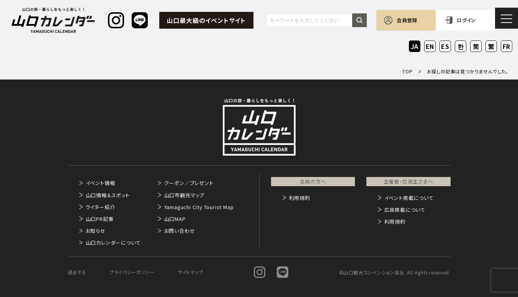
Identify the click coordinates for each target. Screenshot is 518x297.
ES (445, 46)
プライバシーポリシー (132, 272)
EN (430, 46)
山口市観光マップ (184, 195)
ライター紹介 (100, 207)
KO (460, 46)
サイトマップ (190, 272)
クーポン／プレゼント (189, 183)
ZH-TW (491, 47)
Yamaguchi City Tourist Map (199, 207)
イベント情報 (100, 183)
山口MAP (175, 218)
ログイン (466, 20)
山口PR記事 (100, 218)
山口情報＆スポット (108, 195)
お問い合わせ (179, 230)
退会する (77, 272)
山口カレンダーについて (113, 242)
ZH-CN (476, 47)
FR (507, 46)
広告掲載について (404, 209)
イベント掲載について (409, 197)
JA (415, 46)
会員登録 (407, 20)
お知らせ (96, 230)
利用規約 (299, 197)
